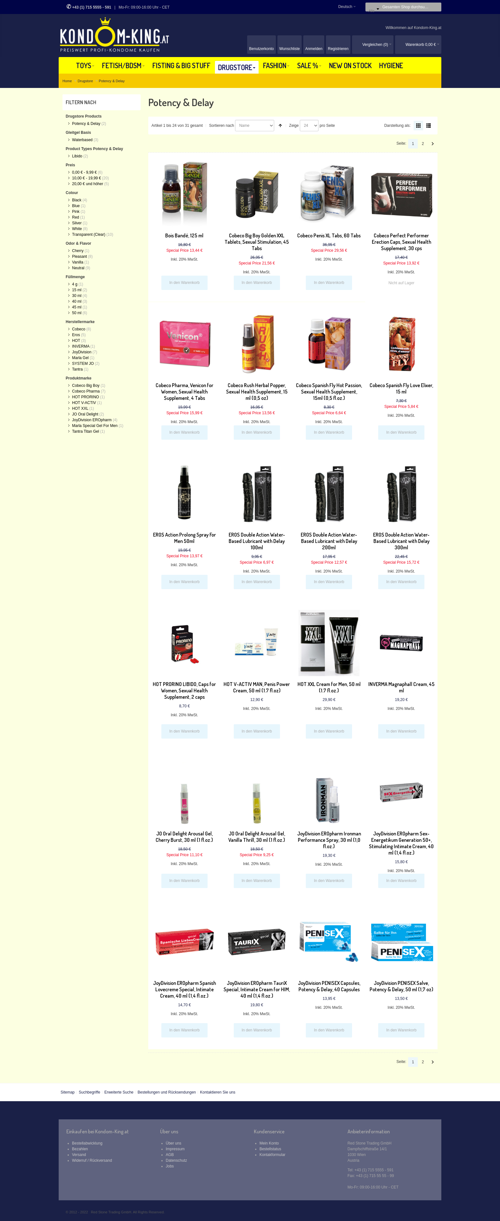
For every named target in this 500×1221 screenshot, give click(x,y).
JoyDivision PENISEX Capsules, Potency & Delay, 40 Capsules (329, 986)
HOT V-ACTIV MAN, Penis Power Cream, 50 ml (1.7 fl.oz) (257, 687)
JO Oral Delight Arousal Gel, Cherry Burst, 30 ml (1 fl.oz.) (184, 836)
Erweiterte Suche (118, 1092)
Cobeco (78, 329)
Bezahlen (80, 1149)
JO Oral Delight (85, 414)
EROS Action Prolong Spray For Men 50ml (184, 537)
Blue (76, 206)
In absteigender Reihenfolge (280, 125)
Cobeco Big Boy (85, 385)
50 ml (76, 313)
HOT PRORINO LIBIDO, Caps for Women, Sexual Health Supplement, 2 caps (184, 690)
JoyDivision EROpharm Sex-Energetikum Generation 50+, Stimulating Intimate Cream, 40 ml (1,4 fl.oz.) (401, 843)
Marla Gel (80, 358)
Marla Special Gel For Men (95, 425)
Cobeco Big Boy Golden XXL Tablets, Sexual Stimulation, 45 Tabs (256, 241)
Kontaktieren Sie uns (217, 1092)
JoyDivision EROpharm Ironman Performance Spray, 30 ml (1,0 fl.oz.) (329, 839)
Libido (77, 156)
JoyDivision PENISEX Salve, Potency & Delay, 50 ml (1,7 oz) (401, 986)
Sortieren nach (221, 125)
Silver (77, 223)
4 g (74, 284)
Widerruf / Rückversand (92, 1160)
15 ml (76, 290)
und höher (88, 184)
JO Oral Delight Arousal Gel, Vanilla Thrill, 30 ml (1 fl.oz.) (256, 836)
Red (75, 217)
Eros (76, 335)
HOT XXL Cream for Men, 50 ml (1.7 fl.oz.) (329, 687)
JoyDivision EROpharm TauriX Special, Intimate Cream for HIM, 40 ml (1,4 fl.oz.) (257, 989)
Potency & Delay (86, 123)
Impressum (175, 1149)
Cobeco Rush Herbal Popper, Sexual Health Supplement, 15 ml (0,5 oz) (257, 391)
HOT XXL (80, 408)
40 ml (76, 301)
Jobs (170, 1166)
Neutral (78, 268)
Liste (428, 125)
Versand (79, 1154)
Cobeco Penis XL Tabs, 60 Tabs (329, 235)
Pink (75, 211)
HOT (76, 340)
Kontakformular (272, 1154)
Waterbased (82, 140)
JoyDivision (82, 352)
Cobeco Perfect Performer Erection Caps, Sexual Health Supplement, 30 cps (401, 241)
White (77, 229)
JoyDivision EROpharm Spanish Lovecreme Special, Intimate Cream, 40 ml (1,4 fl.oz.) (184, 989)
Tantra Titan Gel (85, 431)
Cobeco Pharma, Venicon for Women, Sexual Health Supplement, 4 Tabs (184, 391)
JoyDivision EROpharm (92, 420)
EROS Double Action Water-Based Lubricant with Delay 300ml (401, 541)
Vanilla (77, 262)
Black (76, 200)
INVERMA (80, 346)
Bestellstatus (270, 1149)
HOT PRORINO (85, 397)
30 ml (76, 295)
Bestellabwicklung (87, 1143)
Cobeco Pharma (86, 391)
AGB (170, 1154)
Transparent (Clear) (88, 234)
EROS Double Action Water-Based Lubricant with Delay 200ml (329, 541)
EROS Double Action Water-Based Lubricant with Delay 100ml (257, 541)
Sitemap (68, 1092)
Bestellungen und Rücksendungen (166, 1092)
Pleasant (79, 256)
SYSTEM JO (83, 363)
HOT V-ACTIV (84, 403)
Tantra (77, 369)
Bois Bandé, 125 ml (184, 235)
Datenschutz (176, 1160)
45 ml (76, 307)
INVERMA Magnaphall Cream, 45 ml (401, 687)
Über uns (173, 1143)
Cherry (78, 251)
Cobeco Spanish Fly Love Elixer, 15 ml (401, 388)
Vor (433, 143)
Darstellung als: (397, 125)
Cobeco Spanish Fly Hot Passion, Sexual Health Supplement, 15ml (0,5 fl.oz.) (329, 391)
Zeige (294, 125)
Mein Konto (269, 1143)
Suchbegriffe (89, 1092)
